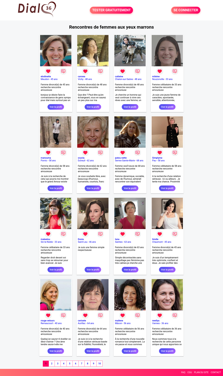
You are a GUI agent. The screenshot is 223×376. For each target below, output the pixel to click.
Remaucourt (47, 323)
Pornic (44, 160)
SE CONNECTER (186, 10)
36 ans (164, 323)
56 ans (127, 323)
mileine (156, 76)
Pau (154, 160)
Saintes (119, 242)
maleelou (45, 239)
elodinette (46, 76)
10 (99, 363)
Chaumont (157, 242)
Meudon (45, 79)
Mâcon (118, 323)
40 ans (58, 323)
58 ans (52, 160)
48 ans (88, 79)
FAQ (183, 372)
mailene (119, 320)
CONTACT (216, 372)
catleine (119, 76)
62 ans (90, 160)
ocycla (81, 157)
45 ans (54, 79)
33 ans (169, 79)
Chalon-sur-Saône (124, 79)
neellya (155, 320)
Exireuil (81, 160)
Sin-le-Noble (47, 242)
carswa (81, 76)
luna (117, 239)
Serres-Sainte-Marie (125, 160)
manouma (46, 157)
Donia (81, 239)
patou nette (121, 157)
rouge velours (47, 320)
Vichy (80, 79)
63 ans (127, 242)
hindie (155, 239)
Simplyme (157, 157)
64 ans (90, 323)
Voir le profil (56, 107)
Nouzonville (158, 79)
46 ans (92, 242)
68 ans (140, 160)
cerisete (82, 320)
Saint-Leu (82, 242)
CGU (189, 372)
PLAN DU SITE (201, 372)
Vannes (156, 323)
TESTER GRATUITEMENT (111, 10)
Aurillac (81, 323)
